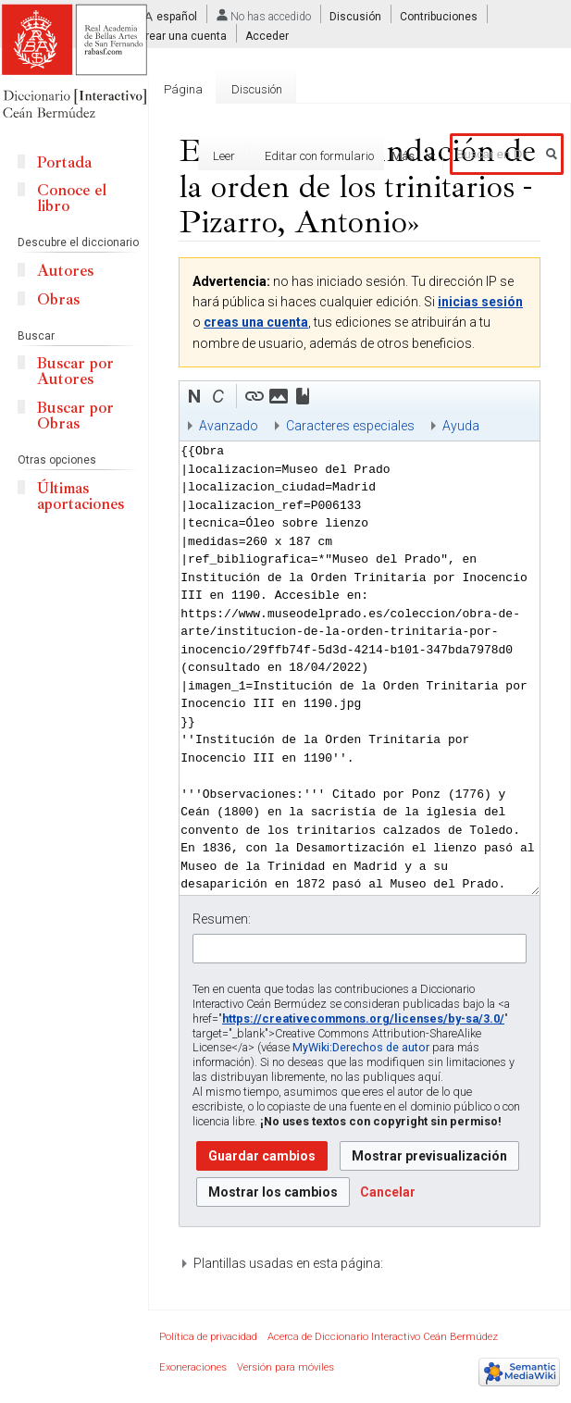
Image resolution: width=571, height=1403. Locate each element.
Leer (189, 156)
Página (183, 89)
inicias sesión (480, 301)
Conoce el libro (71, 198)
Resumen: (221, 919)
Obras (58, 299)
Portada (64, 162)
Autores (65, 271)
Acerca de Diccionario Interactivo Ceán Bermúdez (382, 1337)
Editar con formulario (283, 156)
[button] (194, 396)
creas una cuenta (256, 322)
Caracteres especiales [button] (350, 425)
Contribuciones (439, 16)
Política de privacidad (208, 1337)
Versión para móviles (285, 1367)
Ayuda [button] (460, 425)
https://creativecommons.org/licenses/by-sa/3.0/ (363, 1018)
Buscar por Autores (75, 371)
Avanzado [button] (228, 425)
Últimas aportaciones (80, 496)
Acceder (267, 36)
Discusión (355, 16)
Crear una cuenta (182, 36)
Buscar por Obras (75, 415)
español (176, 16)
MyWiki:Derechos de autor (360, 1047)
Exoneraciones (193, 1367)
